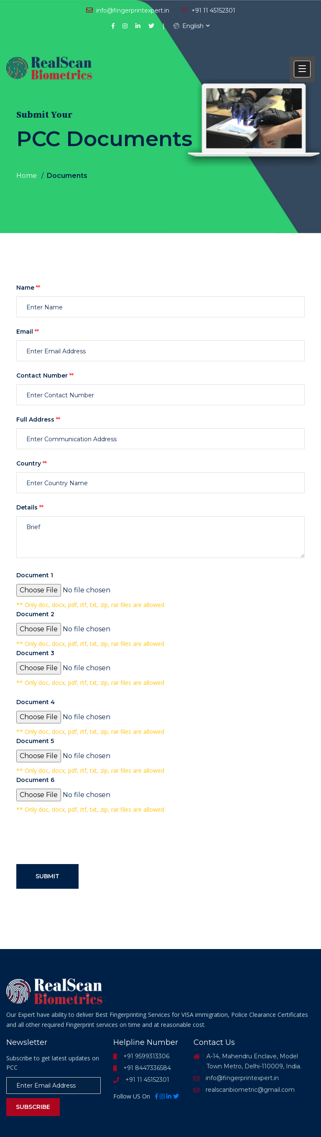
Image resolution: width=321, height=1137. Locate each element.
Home (26, 176)
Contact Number (45, 375)
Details (29, 507)
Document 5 (35, 741)
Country (31, 463)
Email (27, 331)
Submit (47, 876)
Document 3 (35, 653)
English (188, 26)
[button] (302, 69)
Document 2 (35, 614)
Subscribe (33, 1107)
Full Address (38, 419)
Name (28, 287)
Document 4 (35, 702)
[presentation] (79, 841)
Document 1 (34, 575)
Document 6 (35, 780)
